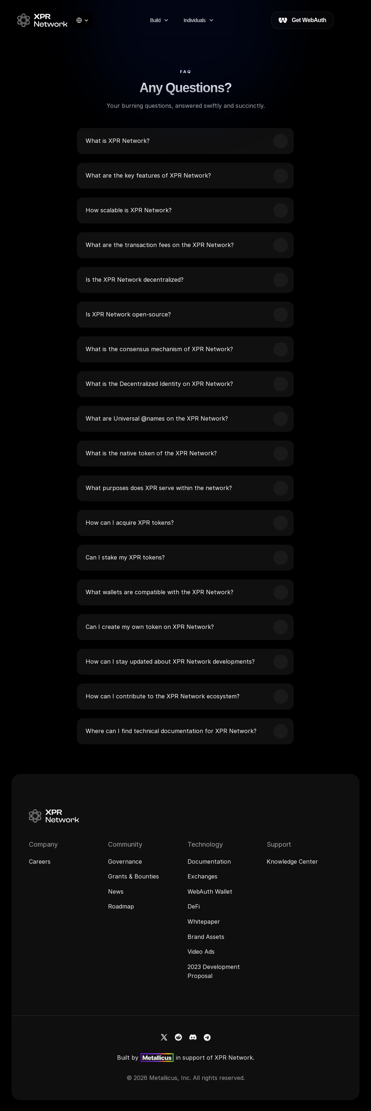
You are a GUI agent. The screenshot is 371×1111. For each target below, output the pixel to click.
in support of (195, 1063)
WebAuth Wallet (209, 897)
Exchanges (202, 881)
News (116, 897)
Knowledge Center (292, 867)
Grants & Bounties (133, 881)
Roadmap (121, 912)
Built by (127, 1063)
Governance (125, 867)
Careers (40, 867)
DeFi (193, 912)
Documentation (209, 867)
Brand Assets (205, 942)
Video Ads (201, 957)
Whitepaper (203, 927)
